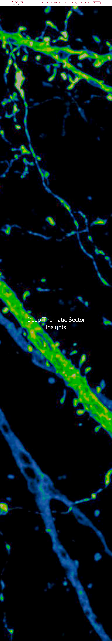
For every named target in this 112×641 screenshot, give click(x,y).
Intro (38, 3)
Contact (96, 3)
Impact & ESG (52, 3)
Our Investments (64, 3)
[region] (56, 323)
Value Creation (86, 3)
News (43, 3)
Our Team (75, 3)
